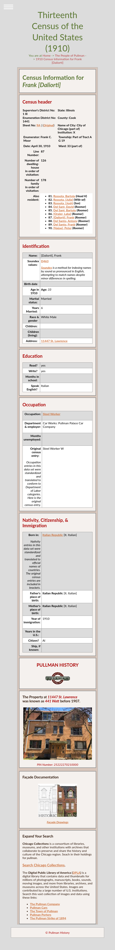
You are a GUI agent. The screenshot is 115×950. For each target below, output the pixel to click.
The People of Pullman (69, 55)
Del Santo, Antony (65, 221)
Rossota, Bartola (64, 196)
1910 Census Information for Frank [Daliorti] (59, 60)
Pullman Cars (38, 907)
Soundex (46, 267)
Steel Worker (51, 414)
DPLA (76, 872)
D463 (45, 261)
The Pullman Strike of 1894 (48, 918)
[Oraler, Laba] (62, 213)
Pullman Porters (40, 914)
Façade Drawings (57, 822)
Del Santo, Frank (64, 224)
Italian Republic (53, 535)
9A (38, 125)
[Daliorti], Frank (63, 217)
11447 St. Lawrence (54, 341)
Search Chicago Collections (44, 865)
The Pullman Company (45, 904)
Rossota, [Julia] (63, 199)
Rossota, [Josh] (63, 203)
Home (47, 55)
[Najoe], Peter (62, 228)
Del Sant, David (63, 206)
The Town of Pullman (44, 911)
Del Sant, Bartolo (64, 210)
